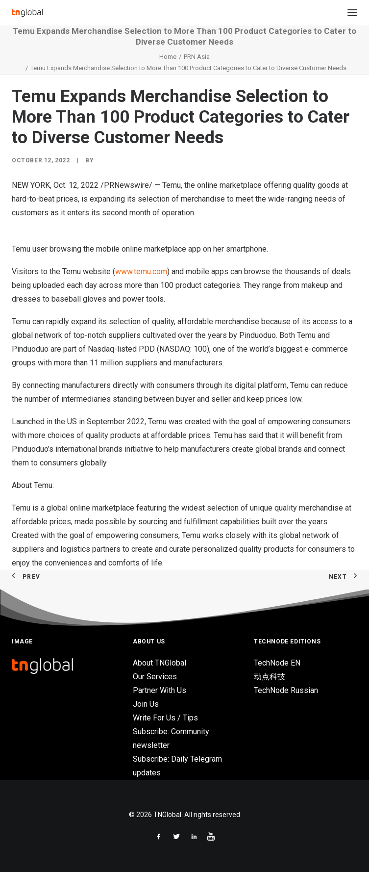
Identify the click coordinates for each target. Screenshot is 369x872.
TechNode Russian (286, 690)
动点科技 (269, 676)
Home (167, 56)
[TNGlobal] (27, 13)
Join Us (146, 704)
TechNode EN (277, 662)
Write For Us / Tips (165, 717)
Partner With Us (159, 690)
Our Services (155, 676)
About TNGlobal (159, 662)
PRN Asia (197, 56)
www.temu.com (141, 271)
